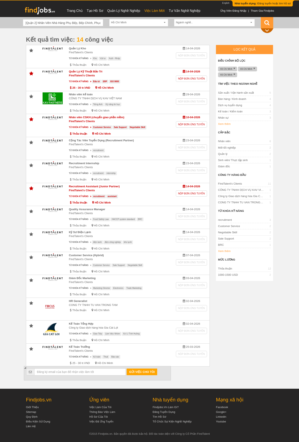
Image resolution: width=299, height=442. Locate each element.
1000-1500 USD (228, 274)
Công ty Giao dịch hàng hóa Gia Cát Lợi (93, 327)
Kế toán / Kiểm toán (230, 111)
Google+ (221, 411)
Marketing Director (101, 288)
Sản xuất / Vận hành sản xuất (236, 92)
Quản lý (223, 153)
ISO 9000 (114, 81)
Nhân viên (224, 141)
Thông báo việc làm (102, 411)
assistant (112, 196)
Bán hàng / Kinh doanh (232, 99)
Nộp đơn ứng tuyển (191, 55)
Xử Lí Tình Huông (131, 334)
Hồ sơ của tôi (98, 416)
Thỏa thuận (225, 268)
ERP (105, 81)
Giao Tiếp (97, 334)
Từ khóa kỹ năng (78, 58)
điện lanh (97, 242)
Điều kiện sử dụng (38, 421)
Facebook (222, 407)
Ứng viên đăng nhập (233, 10)
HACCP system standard (123, 219)
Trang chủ (75, 10)
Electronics (118, 288)
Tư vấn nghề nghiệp (184, 10)
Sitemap (31, 411)
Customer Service (102, 127)
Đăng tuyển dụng (164, 411)
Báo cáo (115, 357)
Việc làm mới (154, 10)
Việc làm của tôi (100, 407)
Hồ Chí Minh (101, 64)
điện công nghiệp (113, 242)
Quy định (32, 416)
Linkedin (221, 416)
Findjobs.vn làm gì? (166, 407)
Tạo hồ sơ (95, 10)
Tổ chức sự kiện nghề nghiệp (172, 421)
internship (111, 173)
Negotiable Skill (137, 127)
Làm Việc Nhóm (112, 334)
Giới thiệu (32, 407)
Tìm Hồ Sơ (159, 416)
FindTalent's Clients (81, 52)
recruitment (98, 150)
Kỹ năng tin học (112, 104)
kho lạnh (128, 242)
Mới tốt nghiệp (227, 147)
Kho (95, 58)
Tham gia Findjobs (262, 10)
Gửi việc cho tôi (142, 372)
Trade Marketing (133, 288)
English (225, 3)
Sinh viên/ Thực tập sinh (233, 160)
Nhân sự (223, 117)
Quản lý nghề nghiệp (123, 10)
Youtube (221, 421)
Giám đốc (224, 166)
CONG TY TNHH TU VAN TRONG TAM (93, 305)
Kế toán (96, 357)
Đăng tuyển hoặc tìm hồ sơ (263, 3)
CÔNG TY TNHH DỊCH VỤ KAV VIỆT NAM (95, 98)
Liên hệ (31, 426)
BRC (140, 219)
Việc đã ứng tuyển (101, 421)
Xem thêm (224, 123)
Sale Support (120, 127)
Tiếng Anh (98, 104)
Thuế (105, 357)
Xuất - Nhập (114, 58)
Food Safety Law (101, 219)
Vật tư (103, 58)
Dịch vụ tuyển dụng (230, 105)
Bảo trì (96, 81)
